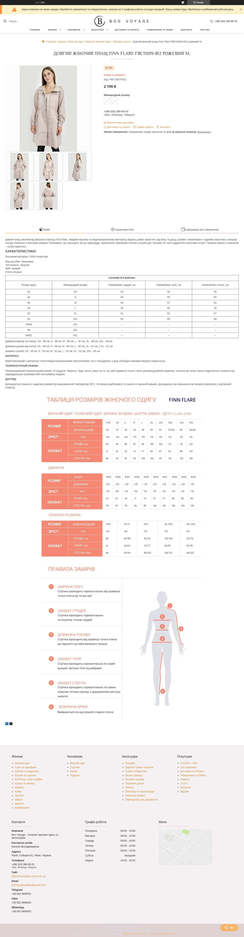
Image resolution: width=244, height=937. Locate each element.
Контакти (186, 30)
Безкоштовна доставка (120, 122)
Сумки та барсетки (136, 771)
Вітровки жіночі (122, 41)
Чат (229, 927)
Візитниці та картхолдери (140, 791)
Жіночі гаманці (133, 775)
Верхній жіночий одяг (98, 41)
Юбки (18, 791)
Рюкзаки (130, 763)
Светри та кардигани (27, 771)
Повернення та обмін (160, 30)
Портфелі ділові (134, 783)
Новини (184, 779)
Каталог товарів (56, 41)
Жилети (19, 795)
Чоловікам (73, 30)
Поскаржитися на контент (135, 933)
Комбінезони (22, 807)
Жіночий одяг (75, 41)
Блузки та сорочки (25, 775)
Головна (35, 30)
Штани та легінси (25, 783)
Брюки (73, 771)
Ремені (129, 787)
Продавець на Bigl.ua (121, 930)
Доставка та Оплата (127, 30)
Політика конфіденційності (162, 933)
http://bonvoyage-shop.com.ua (28, 876)
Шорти (18, 799)
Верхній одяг (22, 763)
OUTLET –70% (188, 763)
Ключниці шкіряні (135, 795)
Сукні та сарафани (26, 767)
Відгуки (184, 791)
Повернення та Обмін (193, 775)
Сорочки (75, 767)
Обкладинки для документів (141, 799)
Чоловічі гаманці (134, 779)
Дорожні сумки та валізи (139, 767)
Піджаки (74, 775)
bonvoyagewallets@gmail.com (28, 885)
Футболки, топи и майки (28, 779)
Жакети (19, 787)
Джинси (19, 803)
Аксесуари (97, 30)
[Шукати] (5, 21)
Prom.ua (139, 927)
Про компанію (188, 767)
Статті (184, 783)
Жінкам (52, 30)
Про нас (205, 30)
